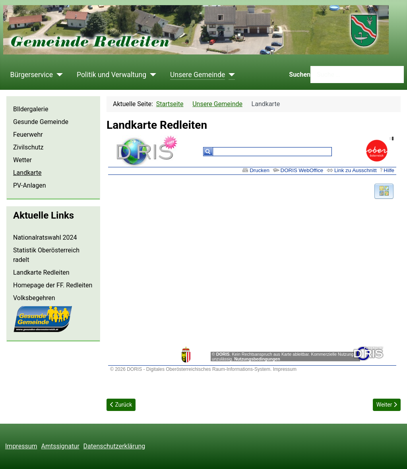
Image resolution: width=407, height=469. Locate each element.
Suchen (299, 74)
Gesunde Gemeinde (40, 122)
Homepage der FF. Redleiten (52, 285)
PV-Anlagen (29, 185)
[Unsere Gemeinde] (230, 75)
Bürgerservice (31, 75)
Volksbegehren (34, 298)
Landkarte (27, 172)
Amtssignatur (60, 446)
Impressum (21, 446)
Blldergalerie (30, 109)
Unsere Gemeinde (197, 75)
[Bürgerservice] (58, 75)
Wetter (22, 160)
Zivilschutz (28, 147)
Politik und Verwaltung (111, 75)
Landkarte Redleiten (41, 272)
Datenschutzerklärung (114, 446)
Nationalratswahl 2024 (45, 237)
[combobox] (357, 74)
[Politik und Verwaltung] (151, 75)
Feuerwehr (28, 134)
